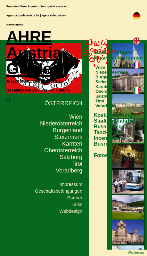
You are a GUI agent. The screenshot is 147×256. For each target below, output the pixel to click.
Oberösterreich (63, 150)
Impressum (71, 184)
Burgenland (67, 130)
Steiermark (68, 137)
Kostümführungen (116, 115)
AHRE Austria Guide (33, 53)
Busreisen (106, 144)
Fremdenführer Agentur (22, 6)
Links (76, 204)
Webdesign (70, 211)
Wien (75, 117)
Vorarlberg (69, 170)
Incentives (106, 138)
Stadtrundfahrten (114, 121)
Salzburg (71, 157)
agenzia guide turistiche (22, 15)
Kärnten (72, 143)
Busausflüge (109, 126)
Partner (74, 197)
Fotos (101, 155)
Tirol (76, 164)
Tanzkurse (106, 132)
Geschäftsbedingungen (58, 191)
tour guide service (53, 6)
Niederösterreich (61, 123)
